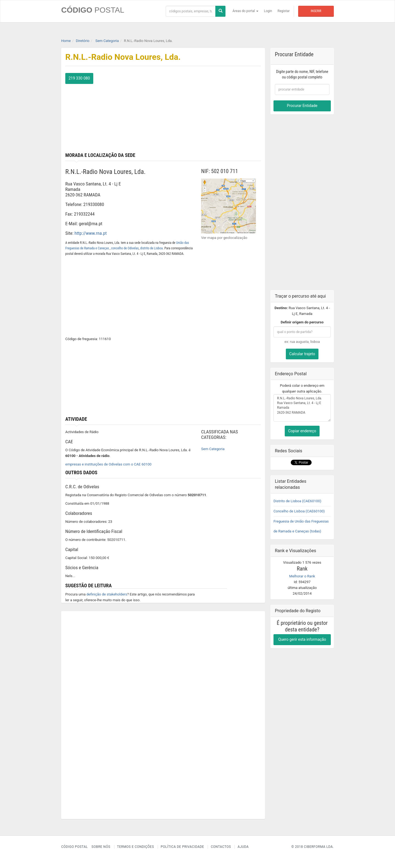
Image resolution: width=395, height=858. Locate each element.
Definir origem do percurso (302, 322)
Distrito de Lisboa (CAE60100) (297, 501)
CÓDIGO (92, 10)
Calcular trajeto (302, 354)
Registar (284, 11)
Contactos (221, 847)
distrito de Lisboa (151, 248)
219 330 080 (79, 78)
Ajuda (243, 847)
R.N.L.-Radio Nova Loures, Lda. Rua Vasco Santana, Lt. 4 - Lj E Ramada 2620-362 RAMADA (302, 408)
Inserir (316, 11)
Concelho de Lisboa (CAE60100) (299, 511)
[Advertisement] (214, 111)
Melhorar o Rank (302, 576)
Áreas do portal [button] (246, 11)
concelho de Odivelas (125, 248)
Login (268, 11)
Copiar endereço (302, 431)
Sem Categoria (212, 449)
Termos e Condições (135, 847)
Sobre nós (101, 847)
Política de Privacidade (182, 847)
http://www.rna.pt (91, 233)
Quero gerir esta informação (302, 639)
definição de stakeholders (106, 594)
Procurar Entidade (302, 105)
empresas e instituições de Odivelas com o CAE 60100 (108, 464)
